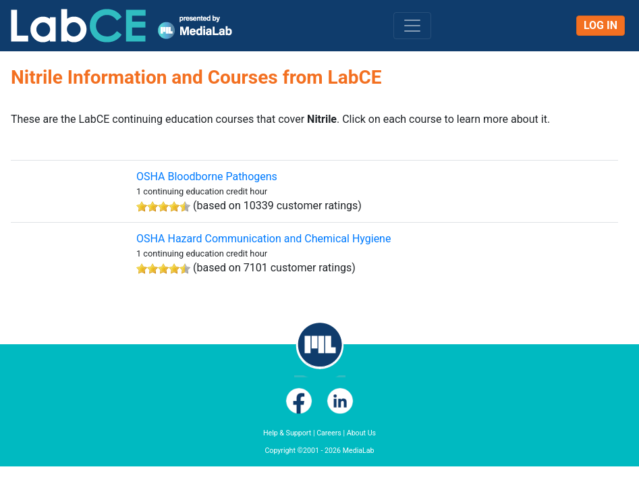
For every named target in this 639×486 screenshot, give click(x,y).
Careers (328, 433)
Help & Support (287, 433)
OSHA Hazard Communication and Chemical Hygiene (263, 238)
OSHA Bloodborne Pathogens (206, 176)
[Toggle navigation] (412, 25)
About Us (361, 433)
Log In (600, 25)
